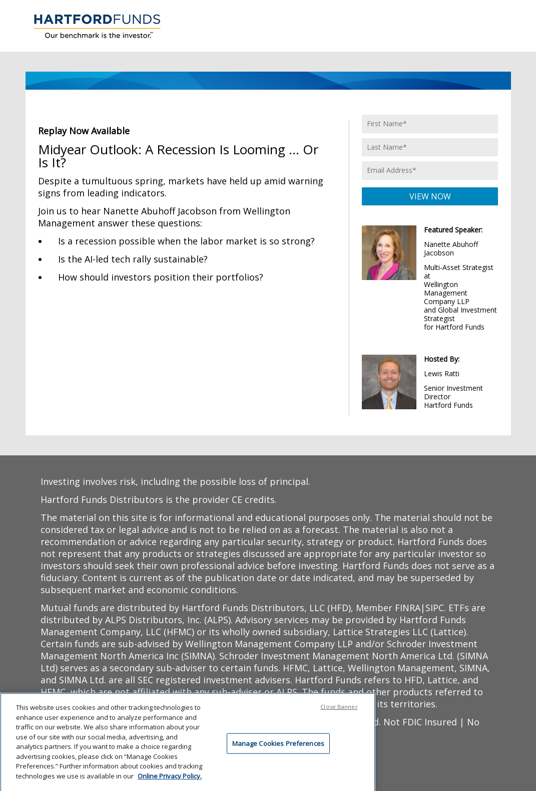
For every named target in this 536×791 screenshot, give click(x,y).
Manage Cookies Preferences (278, 744)
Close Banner (338, 708)
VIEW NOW (430, 196)
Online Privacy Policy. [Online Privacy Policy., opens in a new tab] (170, 777)
